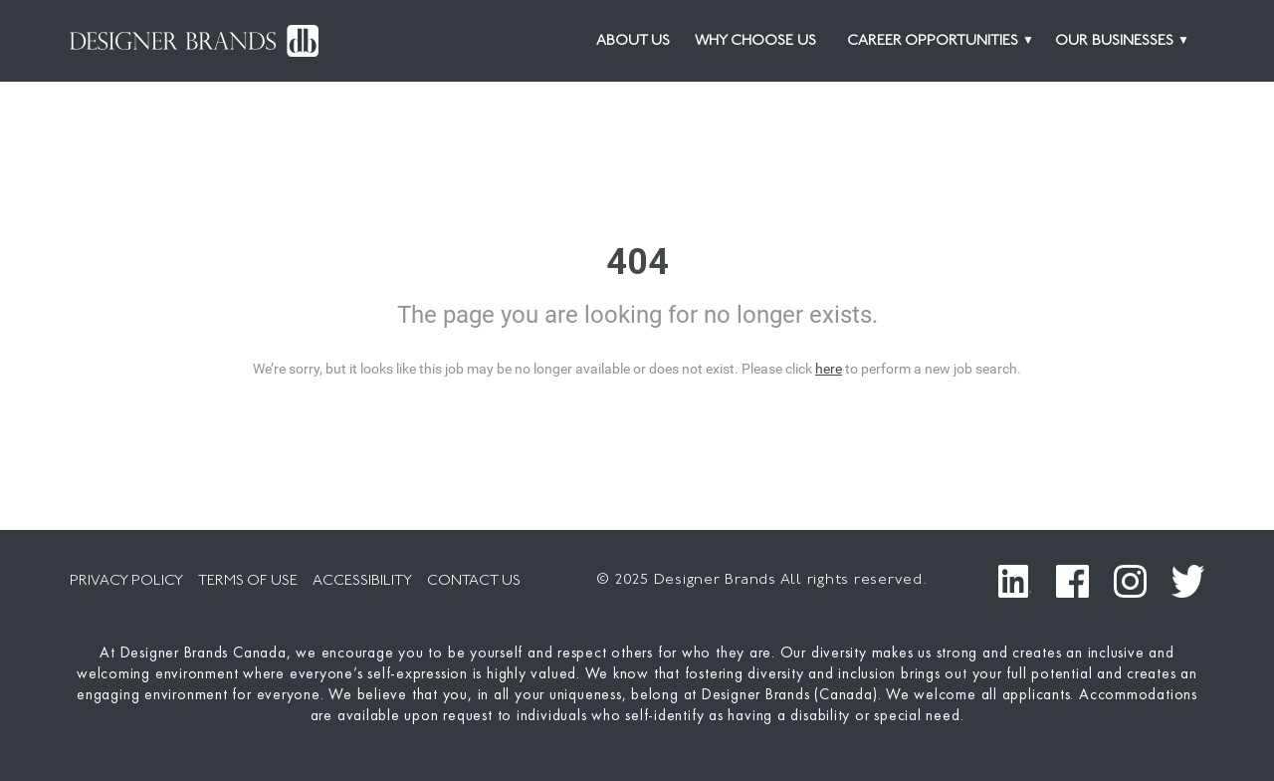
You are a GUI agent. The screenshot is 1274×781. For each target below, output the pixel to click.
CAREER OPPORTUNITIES (932, 41)
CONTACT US (474, 581)
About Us (633, 41)
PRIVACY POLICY (126, 581)
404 (637, 262)
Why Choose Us (755, 41)
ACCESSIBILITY (362, 581)
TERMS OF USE (248, 581)
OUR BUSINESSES (1114, 41)
